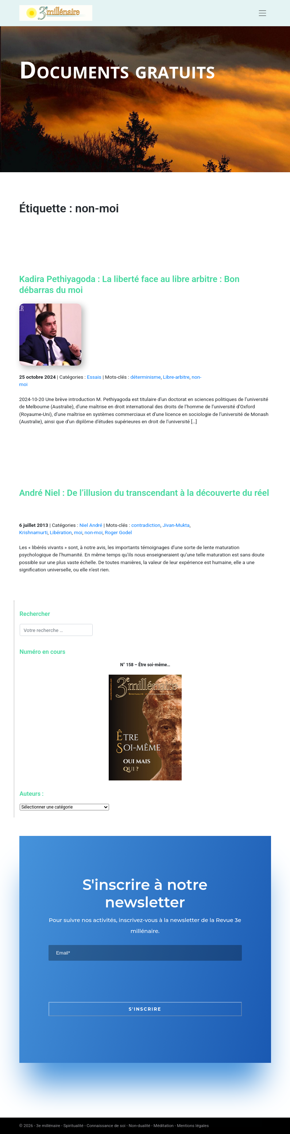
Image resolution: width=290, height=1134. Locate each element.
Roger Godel (118, 532)
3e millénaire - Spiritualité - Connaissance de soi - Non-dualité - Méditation (105, 1125)
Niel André (91, 525)
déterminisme (145, 377)
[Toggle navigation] (262, 13)
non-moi (94, 532)
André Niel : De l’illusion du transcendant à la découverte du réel (144, 493)
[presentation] (104, 981)
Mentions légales (193, 1125)
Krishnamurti (33, 532)
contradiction (146, 525)
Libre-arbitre (176, 377)
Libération (61, 532)
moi (78, 532)
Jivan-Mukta (176, 525)
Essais (94, 377)
